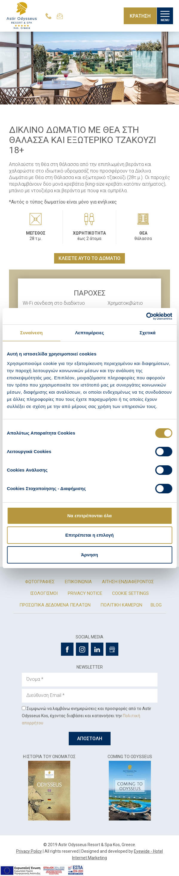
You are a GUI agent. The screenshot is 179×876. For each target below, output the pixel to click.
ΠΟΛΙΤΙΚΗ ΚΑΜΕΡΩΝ (121, 605)
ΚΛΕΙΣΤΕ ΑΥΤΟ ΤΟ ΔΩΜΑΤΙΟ (89, 258)
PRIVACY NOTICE (85, 593)
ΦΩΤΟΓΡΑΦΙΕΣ (40, 581)
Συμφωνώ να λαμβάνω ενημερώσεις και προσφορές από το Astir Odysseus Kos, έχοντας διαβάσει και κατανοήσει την (86, 715)
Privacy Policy (29, 851)
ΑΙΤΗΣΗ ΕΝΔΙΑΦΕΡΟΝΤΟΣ (128, 581)
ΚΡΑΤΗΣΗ (140, 16)
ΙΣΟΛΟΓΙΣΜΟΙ (44, 593)
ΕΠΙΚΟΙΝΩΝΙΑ (78, 581)
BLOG (156, 605)
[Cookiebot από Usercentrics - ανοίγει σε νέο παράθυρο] (146, 316)
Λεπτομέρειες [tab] (89, 332)
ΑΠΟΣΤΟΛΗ (89, 738)
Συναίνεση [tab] (31, 332)
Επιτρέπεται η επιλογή (89, 535)
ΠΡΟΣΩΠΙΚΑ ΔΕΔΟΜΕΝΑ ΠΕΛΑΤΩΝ (55, 605)
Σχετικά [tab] (147, 332)
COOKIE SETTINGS (130, 593)
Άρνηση (89, 554)
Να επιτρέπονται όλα (89, 515)
